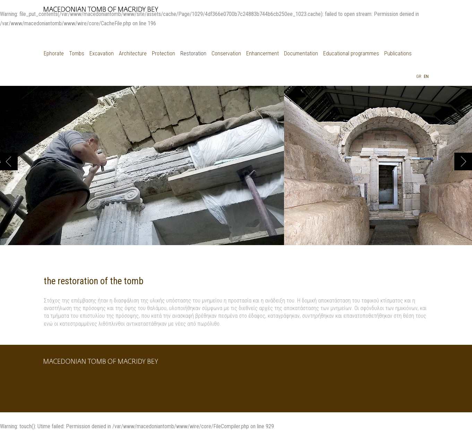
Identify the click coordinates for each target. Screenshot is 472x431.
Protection (163, 53)
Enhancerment (262, 53)
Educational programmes (351, 53)
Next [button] (463, 161)
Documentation (301, 53)
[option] (142, 169)
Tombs (76, 53)
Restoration (193, 53)
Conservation (226, 53)
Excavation (101, 53)
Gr (418, 76)
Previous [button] (0, 161)
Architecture (133, 53)
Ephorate (54, 53)
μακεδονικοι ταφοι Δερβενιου (101, 12)
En (426, 76)
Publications (398, 53)
